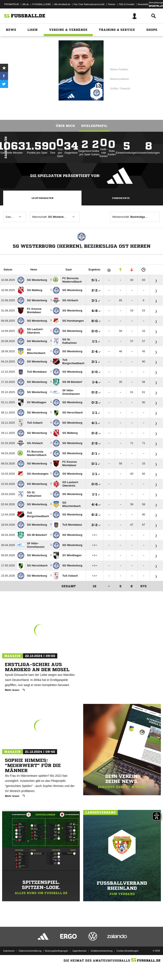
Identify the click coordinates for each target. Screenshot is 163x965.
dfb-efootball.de (62, 4)
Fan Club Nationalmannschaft (89, 4)
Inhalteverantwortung (101, 950)
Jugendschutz (79, 950)
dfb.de (25, 4)
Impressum (9, 950)
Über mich (65, 125)
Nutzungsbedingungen (56, 950)
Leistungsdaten (42, 198)
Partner (111, 4)
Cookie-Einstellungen (128, 950)
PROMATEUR (11, 4)
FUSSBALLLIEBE (41, 4)
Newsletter (143, 4)
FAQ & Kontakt (126, 4)
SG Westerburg (38, 74)
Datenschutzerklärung (30, 950)
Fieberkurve (121, 198)
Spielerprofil (94, 125)
